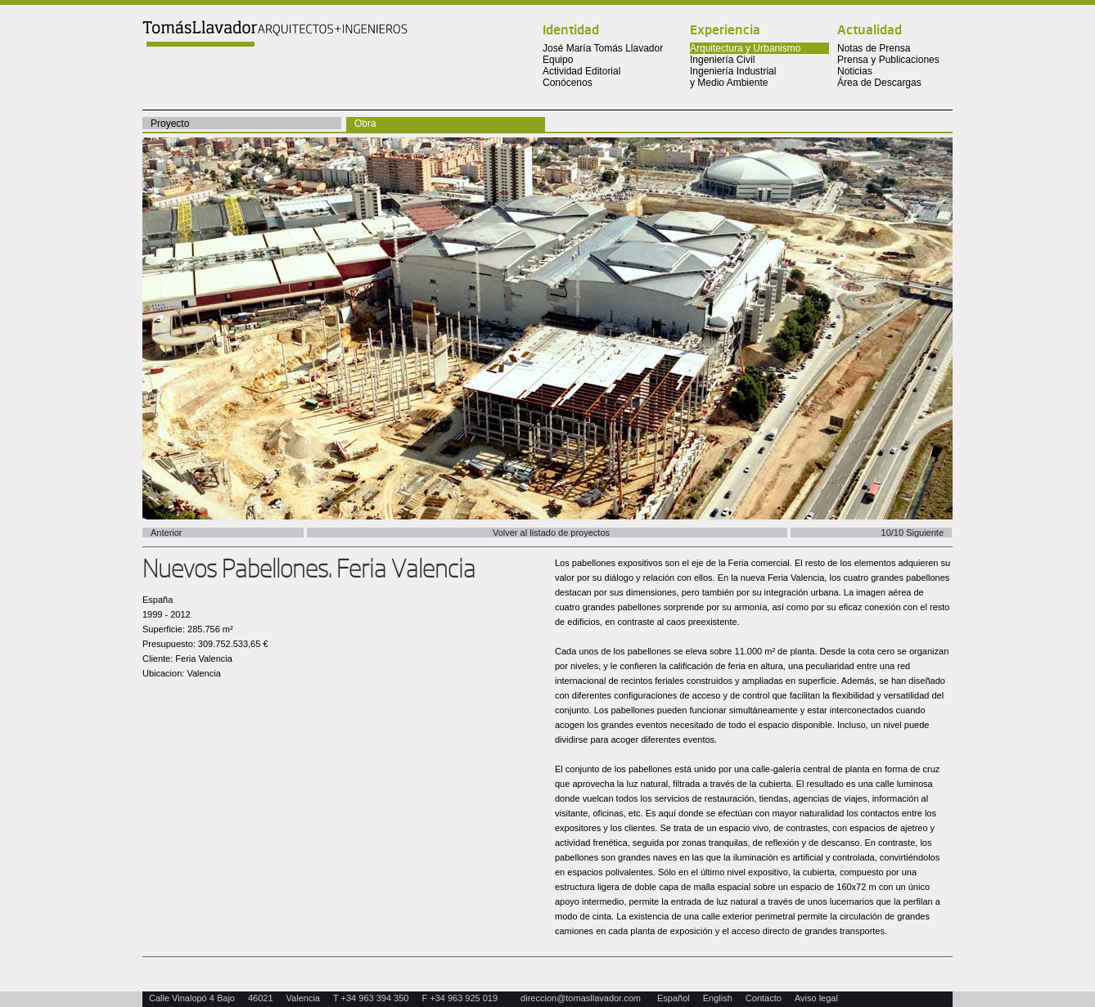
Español (673, 998)
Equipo (558, 59)
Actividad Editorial (581, 71)
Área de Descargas (879, 82)
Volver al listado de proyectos (551, 532)
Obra (365, 123)
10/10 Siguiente (912, 532)
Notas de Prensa (873, 48)
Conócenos (568, 82)
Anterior (166, 532)
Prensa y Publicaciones (888, 59)
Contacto (764, 998)
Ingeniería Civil (722, 59)
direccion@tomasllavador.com (580, 998)
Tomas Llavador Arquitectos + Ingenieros (275, 35)
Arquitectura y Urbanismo (745, 48)
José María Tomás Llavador (603, 48)
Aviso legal (816, 998)
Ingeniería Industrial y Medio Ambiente (733, 76)
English (717, 998)
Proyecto (170, 123)
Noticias (854, 71)
